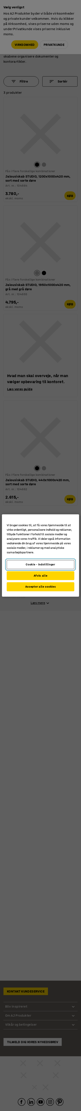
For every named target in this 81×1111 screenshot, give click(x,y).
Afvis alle (41, 575)
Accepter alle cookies (40, 586)
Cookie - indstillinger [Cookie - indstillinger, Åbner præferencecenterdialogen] (40, 564)
